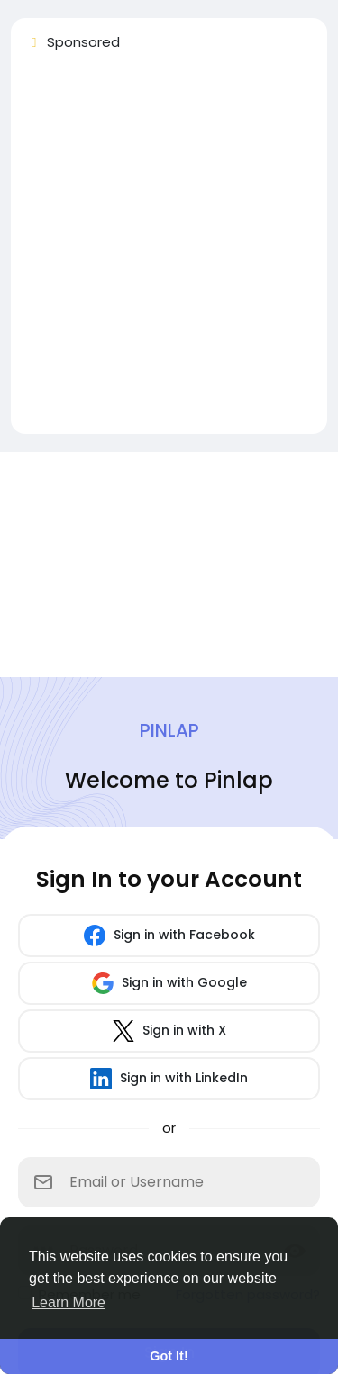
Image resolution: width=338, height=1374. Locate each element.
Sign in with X (169, 1031)
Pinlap (169, 730)
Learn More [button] (68, 1302)
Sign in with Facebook (169, 935)
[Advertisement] (169, 251)
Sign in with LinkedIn (169, 1078)
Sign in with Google (169, 983)
